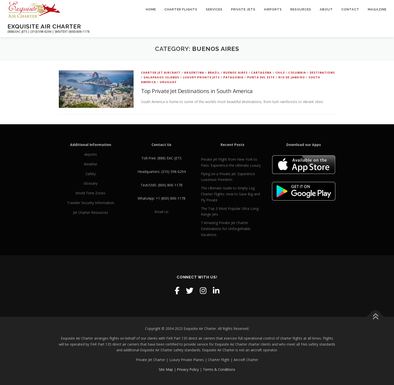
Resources (300, 9)
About (326, 9)
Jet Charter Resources (90, 212)
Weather (90, 164)
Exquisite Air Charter (44, 26)
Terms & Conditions (219, 369)
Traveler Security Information (90, 202)
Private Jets (243, 9)
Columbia (297, 72)
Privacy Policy (188, 369)
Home (151, 9)
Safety (90, 173)
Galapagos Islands (161, 77)
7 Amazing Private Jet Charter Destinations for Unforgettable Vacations (225, 228)
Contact (350, 9)
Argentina (194, 72)
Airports (273, 9)
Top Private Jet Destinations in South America (197, 91)
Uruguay (168, 82)
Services (214, 9)
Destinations (322, 72)
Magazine (377, 9)
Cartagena (261, 72)
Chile (280, 72)
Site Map (166, 369)
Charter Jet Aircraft (161, 72)
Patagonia (233, 77)
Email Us (161, 211)
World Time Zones (90, 193)
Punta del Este (261, 77)
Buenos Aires (235, 72)
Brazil (214, 72)
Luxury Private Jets (201, 77)
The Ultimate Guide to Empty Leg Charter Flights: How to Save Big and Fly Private (230, 194)
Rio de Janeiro (291, 77)
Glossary (90, 183)
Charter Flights (180, 9)
